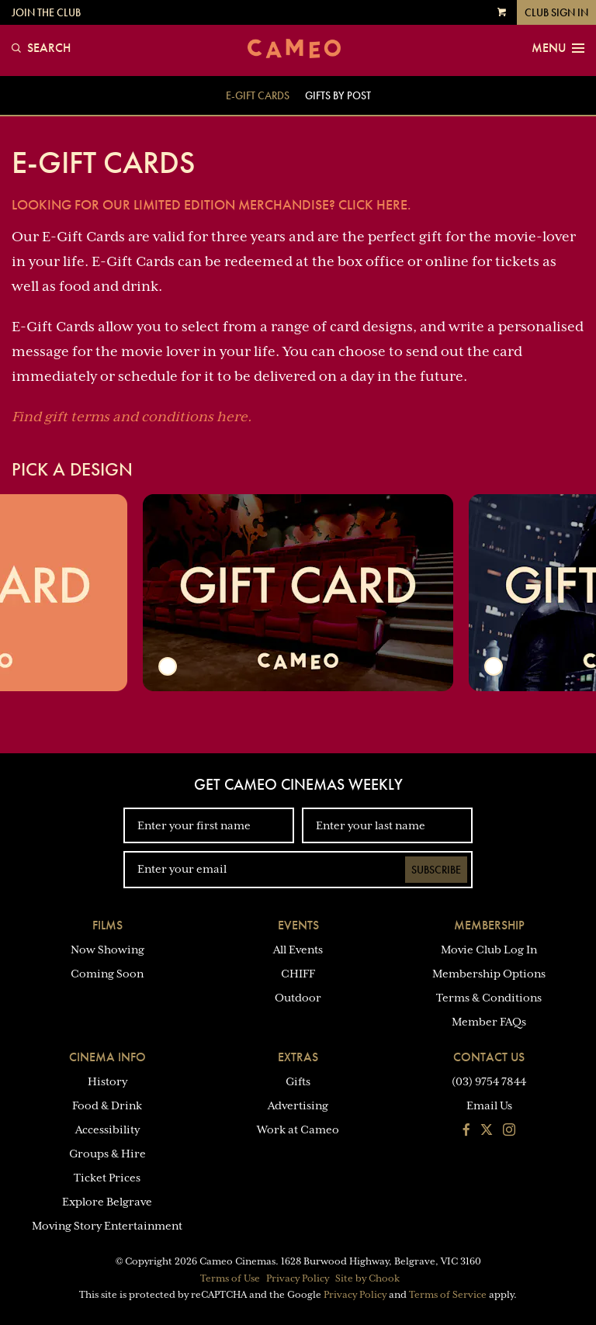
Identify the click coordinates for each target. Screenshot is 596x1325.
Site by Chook (367, 1278)
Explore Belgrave (107, 1201)
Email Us (489, 1105)
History (107, 1081)
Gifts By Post (338, 95)
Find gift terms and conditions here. (131, 416)
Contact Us (489, 1057)
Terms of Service (448, 1294)
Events (298, 925)
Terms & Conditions (489, 997)
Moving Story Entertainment (107, 1225)
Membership (489, 925)
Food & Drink (107, 1105)
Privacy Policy (297, 1278)
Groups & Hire (107, 1153)
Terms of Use (230, 1278)
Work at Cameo (298, 1129)
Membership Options (489, 973)
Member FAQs (489, 1021)
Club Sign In (556, 12)
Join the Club (46, 12)
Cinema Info (107, 1057)
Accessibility (107, 1129)
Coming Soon (107, 973)
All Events (298, 949)
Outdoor (298, 997)
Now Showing (107, 949)
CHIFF (298, 973)
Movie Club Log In (489, 949)
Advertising (298, 1105)
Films (107, 925)
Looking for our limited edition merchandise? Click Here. (211, 204)
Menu (558, 48)
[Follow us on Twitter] (486, 1131)
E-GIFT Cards (257, 95)
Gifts (298, 1081)
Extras (298, 1057)
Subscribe (436, 870)
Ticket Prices (107, 1177)
